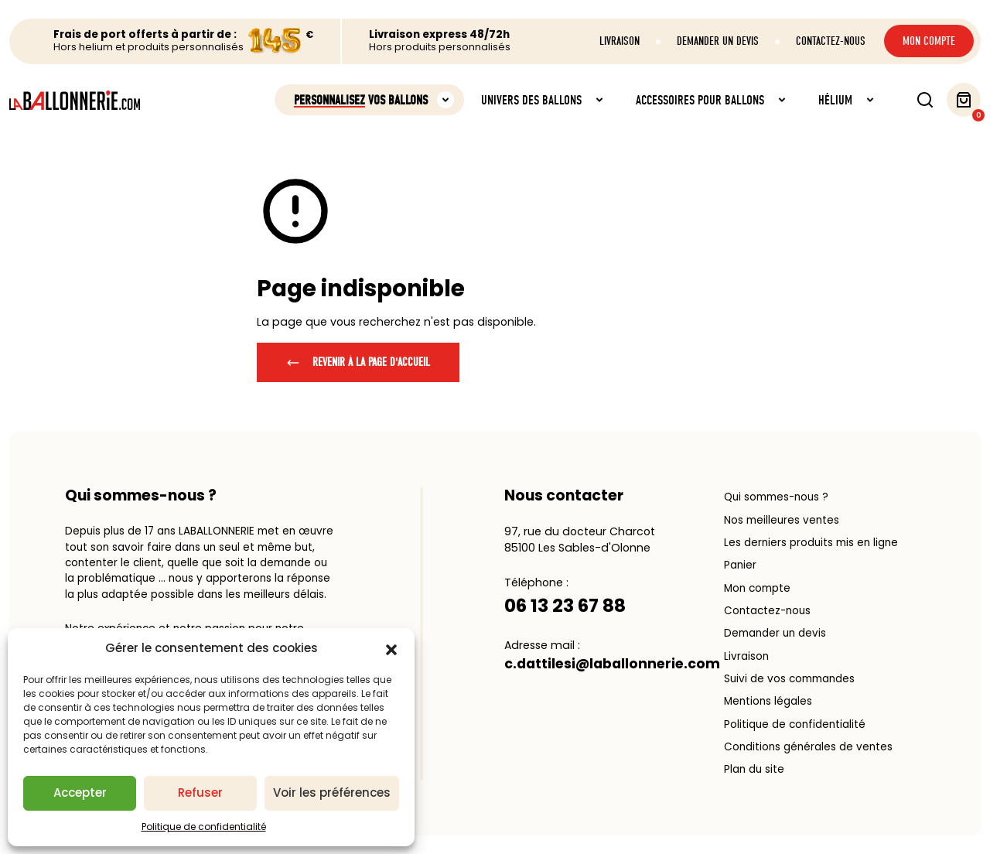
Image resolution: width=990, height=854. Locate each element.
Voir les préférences (332, 792)
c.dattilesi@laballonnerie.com (612, 663)
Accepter (80, 792)
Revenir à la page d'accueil (358, 362)
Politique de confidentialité (204, 826)
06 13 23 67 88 (565, 605)
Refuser (200, 792)
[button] (391, 649)
